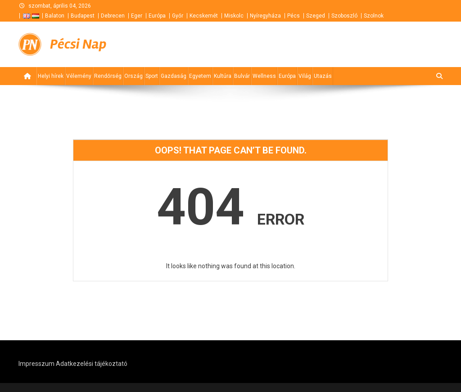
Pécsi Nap (78, 44)
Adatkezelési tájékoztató (91, 363)
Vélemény (78, 76)
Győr (177, 16)
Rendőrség (108, 76)
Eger (136, 16)
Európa (157, 16)
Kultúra (222, 76)
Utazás (323, 76)
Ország (133, 76)
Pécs (293, 16)
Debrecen (113, 16)
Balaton (54, 16)
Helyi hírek (50, 76)
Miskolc (234, 16)
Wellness (264, 76)
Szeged (315, 16)
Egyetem (200, 76)
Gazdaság (173, 76)
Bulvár (242, 76)
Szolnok (374, 16)
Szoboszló (344, 16)
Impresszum (36, 363)
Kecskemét (204, 16)
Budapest (83, 16)
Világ (304, 76)
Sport (151, 76)
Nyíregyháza (265, 16)
